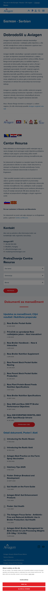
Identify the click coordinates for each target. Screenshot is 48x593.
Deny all (24, 584)
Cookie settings (24, 580)
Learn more (31, 574)
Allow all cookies (24, 589)
